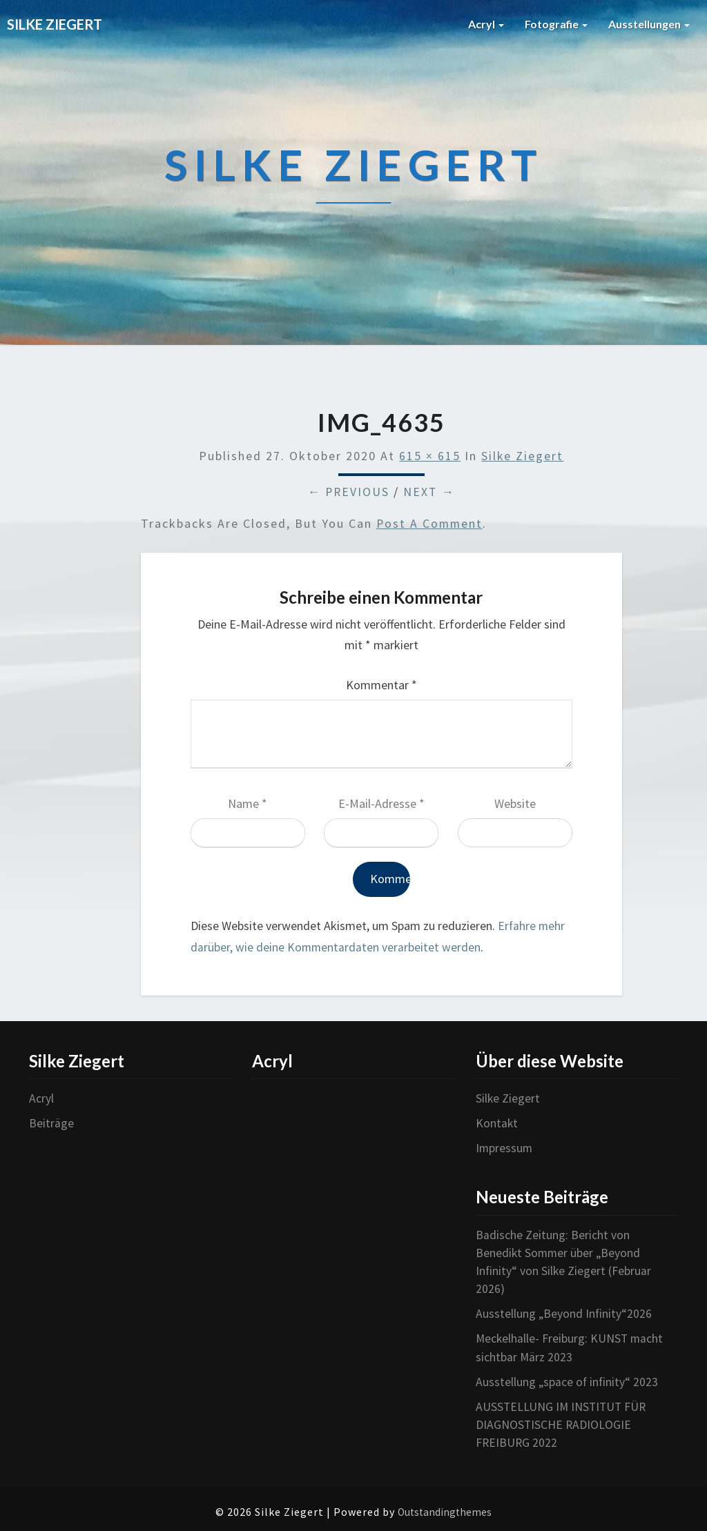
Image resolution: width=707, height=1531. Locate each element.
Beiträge (51, 1123)
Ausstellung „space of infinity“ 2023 (568, 1379)
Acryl (486, 23)
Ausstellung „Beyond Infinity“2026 (564, 1312)
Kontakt (497, 1123)
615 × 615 (430, 456)
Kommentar (381, 685)
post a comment (430, 524)
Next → (430, 492)
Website (515, 804)
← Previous (348, 492)
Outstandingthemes (444, 1508)
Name (247, 804)
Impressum (505, 1148)
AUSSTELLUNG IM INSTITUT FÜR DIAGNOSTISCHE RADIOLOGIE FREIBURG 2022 (563, 1421)
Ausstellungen (649, 23)
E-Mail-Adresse (381, 804)
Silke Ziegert (522, 456)
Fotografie (556, 23)
